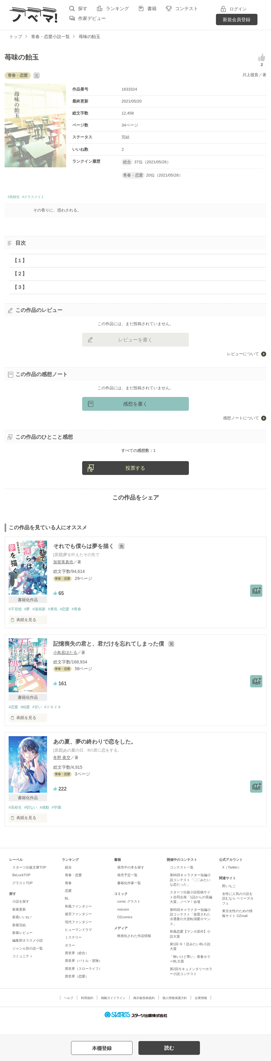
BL (67, 910)
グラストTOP (22, 895)
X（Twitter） (231, 879)
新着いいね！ (22, 929)
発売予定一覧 (127, 887)
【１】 (19, 262)
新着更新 (19, 921)
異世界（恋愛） (77, 988)
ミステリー (73, 949)
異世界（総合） (77, 965)
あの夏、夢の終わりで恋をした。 (94, 753)
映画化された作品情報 (134, 948)
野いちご (229, 898)
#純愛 (27, 718)
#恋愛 (71, 620)
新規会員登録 (236, 19)
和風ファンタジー (78, 918)
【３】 (19, 288)
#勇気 (58, 620)
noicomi (123, 921)
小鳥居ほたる (65, 664)
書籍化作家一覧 (129, 895)
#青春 (84, 620)
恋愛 (68, 903)
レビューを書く (135, 341)
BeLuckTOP (21, 887)
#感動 (48, 819)
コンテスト (186, 8)
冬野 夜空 (61, 769)
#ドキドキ (58, 718)
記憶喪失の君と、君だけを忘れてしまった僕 (109, 655)
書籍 (152, 8)
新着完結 (19, 937)
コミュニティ (22, 968)
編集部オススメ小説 (27, 952)
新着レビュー (22, 945)
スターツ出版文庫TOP (29, 879)
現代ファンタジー (78, 934)
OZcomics (124, 929)
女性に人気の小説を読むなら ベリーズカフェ (237, 910)
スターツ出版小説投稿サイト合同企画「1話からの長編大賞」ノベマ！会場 (191, 909)
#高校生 (16, 197)
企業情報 (201, 1010)
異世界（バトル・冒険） (83, 973)
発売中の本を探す (130, 879)
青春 (68, 895)
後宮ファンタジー (78, 926)
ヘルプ (68, 1010)
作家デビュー (92, 18)
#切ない (33, 819)
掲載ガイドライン (113, 1010)
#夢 (29, 620)
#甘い (40, 718)
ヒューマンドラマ (78, 942)
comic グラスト (129, 913)
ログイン (238, 8)
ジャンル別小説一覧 (27, 960)
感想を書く (135, 405)
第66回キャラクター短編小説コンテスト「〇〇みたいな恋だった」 (190, 892)
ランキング (117, 8)
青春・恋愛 (73, 887)
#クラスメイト (42, 197)
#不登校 (16, 620)
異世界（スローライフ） (83, 981)
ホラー (70, 957)
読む (169, 1048)
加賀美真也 (63, 573)
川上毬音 (250, 74)
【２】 (19, 275)
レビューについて (243, 355)
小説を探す (20, 913)
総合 (68, 879)
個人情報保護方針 (174, 1010)
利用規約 (87, 1010)
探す (82, 8)
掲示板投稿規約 (144, 1010)
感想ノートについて (241, 420)
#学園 (62, 819)
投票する (135, 479)
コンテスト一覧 (181, 879)
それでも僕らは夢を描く (84, 557)
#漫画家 (42, 620)
